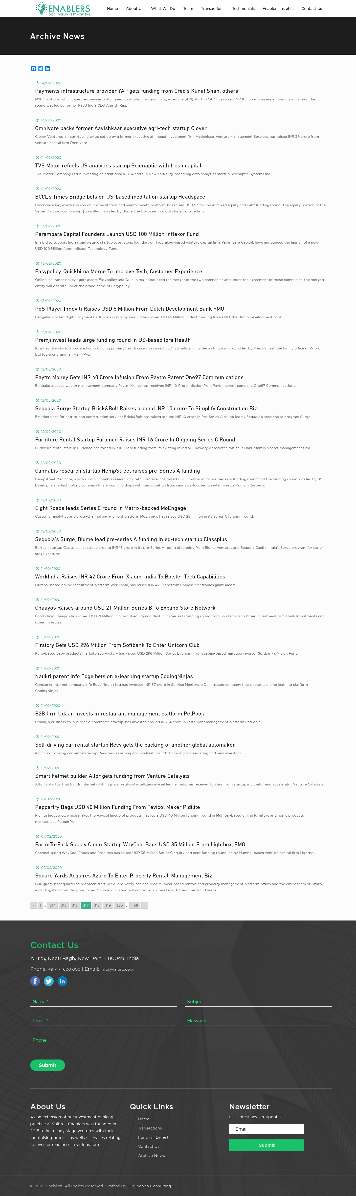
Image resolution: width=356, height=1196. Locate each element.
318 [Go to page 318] (97, 905)
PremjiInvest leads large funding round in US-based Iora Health (113, 340)
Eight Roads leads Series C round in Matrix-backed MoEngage (110, 508)
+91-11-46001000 (65, 969)
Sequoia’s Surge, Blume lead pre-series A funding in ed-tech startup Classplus (131, 540)
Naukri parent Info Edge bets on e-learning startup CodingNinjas (114, 677)
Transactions (150, 1128)
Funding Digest (153, 1137)
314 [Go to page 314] (52, 905)
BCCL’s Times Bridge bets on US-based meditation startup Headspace (120, 197)
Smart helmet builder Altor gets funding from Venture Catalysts (112, 776)
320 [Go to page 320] (119, 905)
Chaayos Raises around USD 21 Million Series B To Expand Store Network (125, 608)
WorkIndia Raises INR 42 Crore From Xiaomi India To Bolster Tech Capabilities (130, 577)
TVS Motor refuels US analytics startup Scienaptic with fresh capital (118, 166)
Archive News (151, 1155)
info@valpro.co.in (117, 969)
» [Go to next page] (145, 905)
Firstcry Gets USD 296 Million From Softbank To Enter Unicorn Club (117, 645)
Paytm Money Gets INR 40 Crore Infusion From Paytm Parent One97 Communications (139, 378)
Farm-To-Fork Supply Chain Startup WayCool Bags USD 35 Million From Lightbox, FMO (140, 845)
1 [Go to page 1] (40, 905)
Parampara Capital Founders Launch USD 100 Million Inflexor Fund (117, 234)
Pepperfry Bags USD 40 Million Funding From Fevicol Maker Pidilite (117, 807)
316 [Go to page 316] (75, 905)
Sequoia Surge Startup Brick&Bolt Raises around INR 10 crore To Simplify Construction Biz (146, 409)
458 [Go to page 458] (135, 905)
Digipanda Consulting (150, 1186)
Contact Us (148, 1146)
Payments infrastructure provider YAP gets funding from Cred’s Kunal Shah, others (136, 91)
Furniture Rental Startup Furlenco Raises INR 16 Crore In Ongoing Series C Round (135, 440)
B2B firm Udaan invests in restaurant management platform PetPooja (120, 714)
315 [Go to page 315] (64, 905)
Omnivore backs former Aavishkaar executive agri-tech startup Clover (121, 129)
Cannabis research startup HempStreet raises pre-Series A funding (117, 471)
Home (143, 1119)
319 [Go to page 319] (108, 905)
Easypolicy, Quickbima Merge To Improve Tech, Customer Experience (118, 272)
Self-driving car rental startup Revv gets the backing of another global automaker (135, 745)
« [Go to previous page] (33, 905)
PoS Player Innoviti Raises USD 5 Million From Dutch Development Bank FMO (129, 309)
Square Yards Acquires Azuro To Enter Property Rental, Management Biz (123, 876)
